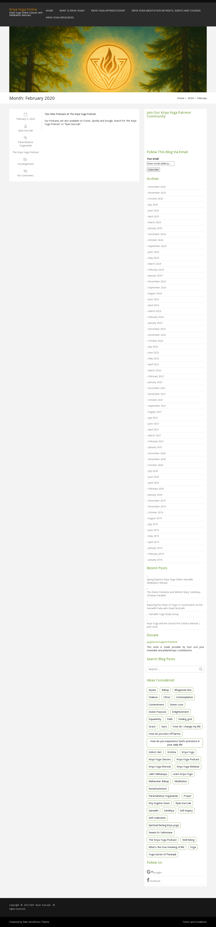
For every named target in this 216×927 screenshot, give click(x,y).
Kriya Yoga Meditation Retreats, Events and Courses (166, 10)
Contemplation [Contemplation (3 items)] (184, 697)
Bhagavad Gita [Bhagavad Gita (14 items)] (182, 690)
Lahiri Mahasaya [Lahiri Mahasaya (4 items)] (158, 774)
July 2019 (153, 524)
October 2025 (155, 198)
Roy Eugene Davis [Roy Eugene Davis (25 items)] (159, 803)
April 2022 (153, 364)
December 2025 (157, 186)
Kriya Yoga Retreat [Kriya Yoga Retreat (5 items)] (160, 766)
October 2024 (155, 240)
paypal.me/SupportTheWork (162, 641)
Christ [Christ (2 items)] (167, 697)
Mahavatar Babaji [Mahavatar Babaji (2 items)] (159, 781)
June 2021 (153, 423)
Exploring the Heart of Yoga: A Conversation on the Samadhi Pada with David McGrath (175, 606)
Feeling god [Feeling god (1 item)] (185, 719)
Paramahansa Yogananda (25, 143)
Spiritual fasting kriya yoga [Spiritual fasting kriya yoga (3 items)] (164, 825)
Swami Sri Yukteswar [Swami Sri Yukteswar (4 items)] (161, 832)
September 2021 (157, 405)
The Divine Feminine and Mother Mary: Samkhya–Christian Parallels (174, 593)
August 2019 (155, 518)
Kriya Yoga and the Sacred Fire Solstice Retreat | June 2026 (173, 625)
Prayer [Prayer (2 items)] (188, 795)
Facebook (153, 880)
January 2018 (155, 559)
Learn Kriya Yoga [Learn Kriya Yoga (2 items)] (183, 774)
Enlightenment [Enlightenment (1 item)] (180, 711)
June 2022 (153, 352)
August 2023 (155, 293)
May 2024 (153, 257)
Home (49, 10)
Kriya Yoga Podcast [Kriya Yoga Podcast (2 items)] (188, 759)
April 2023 (153, 305)
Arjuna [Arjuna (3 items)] (152, 690)
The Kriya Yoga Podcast (25, 152)
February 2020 (156, 488)
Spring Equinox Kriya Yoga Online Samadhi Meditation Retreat (170, 581)
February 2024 (156, 269)
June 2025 (153, 210)
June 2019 (153, 530)
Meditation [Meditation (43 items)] (180, 781)
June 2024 (153, 252)
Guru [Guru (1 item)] (164, 726)
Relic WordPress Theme (36, 921)
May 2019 (153, 536)
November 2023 (157, 281)
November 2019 (157, 506)
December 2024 (157, 234)
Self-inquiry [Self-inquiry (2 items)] (186, 810)
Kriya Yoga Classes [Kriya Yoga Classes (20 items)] (160, 759)
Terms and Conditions (195, 921)
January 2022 (155, 382)
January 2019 (155, 547)
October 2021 (155, 399)
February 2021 (156, 441)
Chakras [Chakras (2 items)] (153, 697)
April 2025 (153, 216)
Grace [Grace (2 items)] (152, 726)
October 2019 (155, 512)
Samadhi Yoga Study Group (164, 614)
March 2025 (154, 222)
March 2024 (154, 263)
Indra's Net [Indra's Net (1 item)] (155, 752)
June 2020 (153, 476)
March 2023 (154, 311)
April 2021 (153, 429)
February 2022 (156, 376)
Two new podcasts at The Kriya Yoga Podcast (70, 114)
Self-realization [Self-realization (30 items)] (157, 817)
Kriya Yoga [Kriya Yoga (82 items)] (188, 752)
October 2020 (155, 465)
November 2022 (157, 334)
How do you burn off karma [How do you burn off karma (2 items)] (164, 733)
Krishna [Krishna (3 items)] (171, 752)
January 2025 (155, 228)
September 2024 (157, 246)
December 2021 (157, 388)
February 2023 (156, 317)
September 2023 (157, 287)
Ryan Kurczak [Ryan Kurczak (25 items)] (183, 803)
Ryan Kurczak (25, 130)
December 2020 (157, 453)
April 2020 (153, 482)
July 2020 (153, 471)
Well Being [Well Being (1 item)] (188, 839)
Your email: (153, 158)
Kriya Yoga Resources (60, 17)
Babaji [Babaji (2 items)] (165, 690)
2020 (191, 98)
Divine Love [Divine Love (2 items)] (176, 704)
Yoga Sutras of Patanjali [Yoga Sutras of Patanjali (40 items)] (162, 854)
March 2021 (154, 435)
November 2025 (157, 192)
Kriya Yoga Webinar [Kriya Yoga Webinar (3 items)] (188, 766)
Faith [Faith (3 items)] (170, 719)
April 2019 (153, 542)
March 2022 (154, 370)
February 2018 (156, 553)
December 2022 (157, 329)
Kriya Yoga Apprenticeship (108, 10)
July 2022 (153, 346)
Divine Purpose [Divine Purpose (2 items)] (157, 711)
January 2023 (155, 322)
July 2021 (153, 417)
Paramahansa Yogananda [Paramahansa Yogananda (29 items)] (163, 795)
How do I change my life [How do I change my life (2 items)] (187, 726)
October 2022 (155, 340)
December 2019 (157, 500)
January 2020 (155, 494)
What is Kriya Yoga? (72, 10)
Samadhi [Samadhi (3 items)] (153, 810)
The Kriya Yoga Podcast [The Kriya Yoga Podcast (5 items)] (163, 839)
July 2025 (153, 204)
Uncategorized (25, 163)
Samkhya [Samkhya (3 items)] (169, 810)
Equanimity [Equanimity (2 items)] (155, 719)
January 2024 (155, 275)
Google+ (154, 871)
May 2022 (153, 358)
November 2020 (157, 459)
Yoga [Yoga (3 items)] (193, 847)
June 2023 (153, 299)
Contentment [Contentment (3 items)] (156, 704)
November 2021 (157, 394)
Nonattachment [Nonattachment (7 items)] (158, 788)
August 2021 (155, 411)
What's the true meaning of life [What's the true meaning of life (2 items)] (166, 847)
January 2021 (155, 447)
